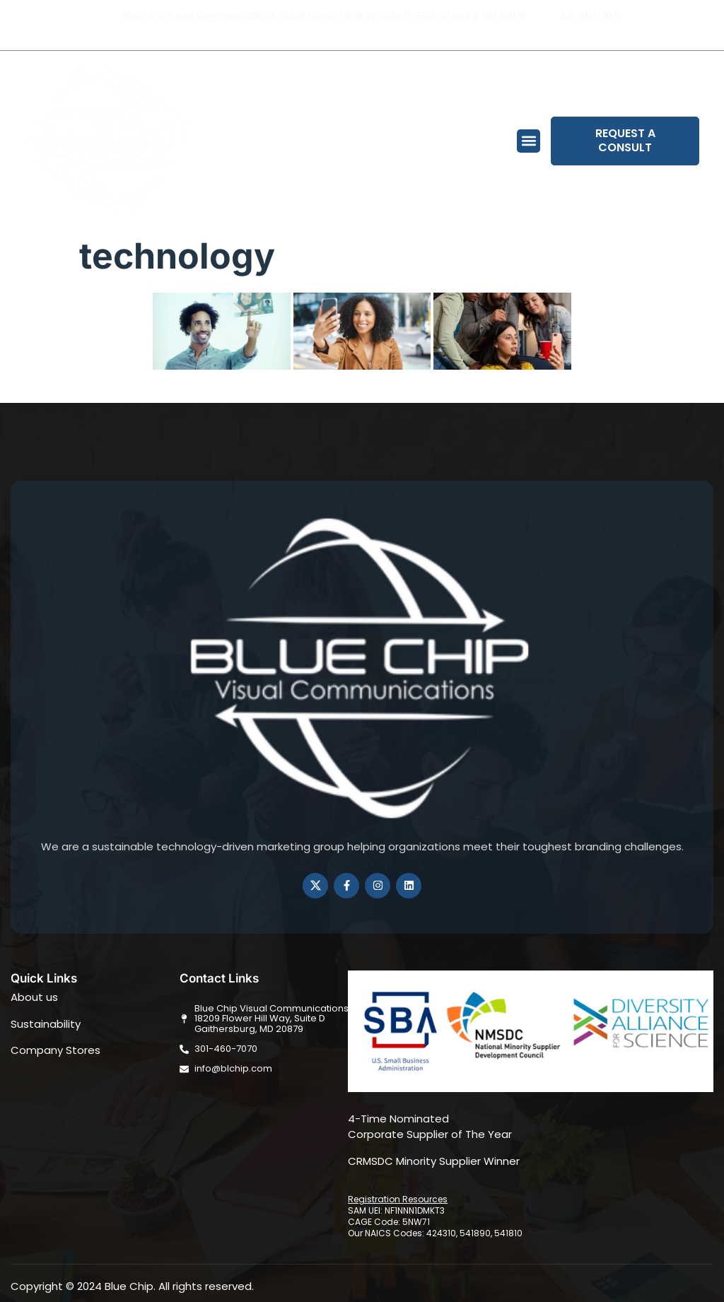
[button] (528, 141)
